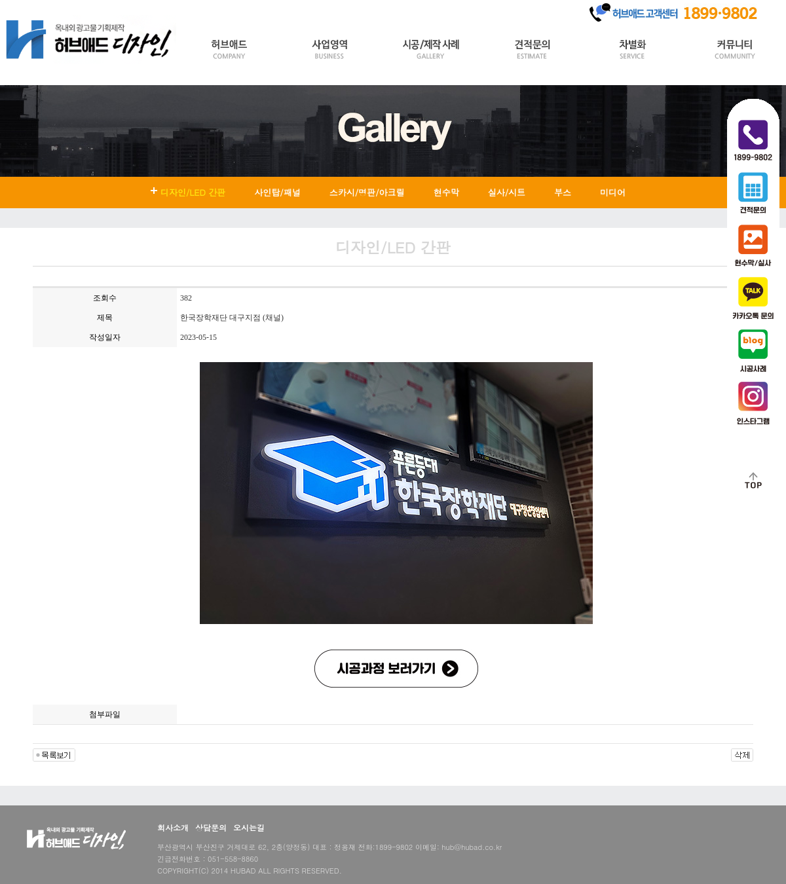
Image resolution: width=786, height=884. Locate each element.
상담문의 (211, 827)
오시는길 (249, 827)
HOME (18, 9)
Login (54, 9)
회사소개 (173, 827)
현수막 (446, 192)
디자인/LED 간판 (192, 192)
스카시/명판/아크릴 (367, 192)
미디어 (613, 192)
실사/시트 (506, 192)
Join (85, 9)
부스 (562, 192)
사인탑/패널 (277, 192)
